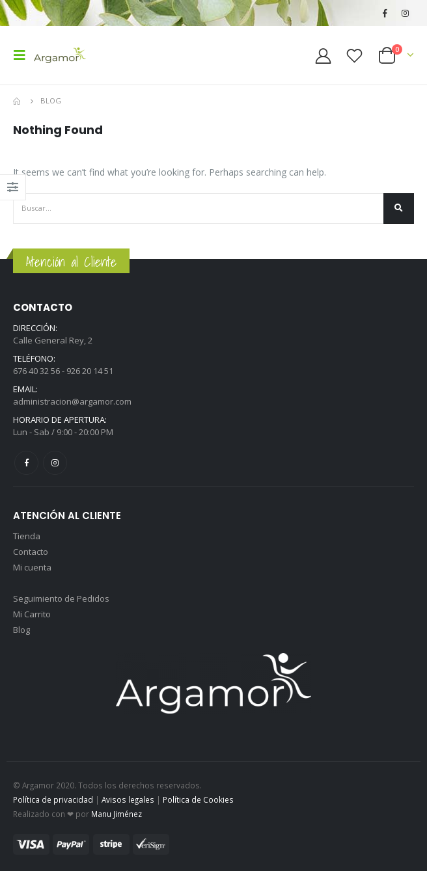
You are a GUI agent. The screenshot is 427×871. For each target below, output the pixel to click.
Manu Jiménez (116, 814)
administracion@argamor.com (72, 401)
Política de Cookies (198, 799)
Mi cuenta (32, 567)
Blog (21, 630)
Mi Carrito (32, 614)
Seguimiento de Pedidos (61, 598)
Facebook (26, 463)
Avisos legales (128, 799)
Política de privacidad (53, 799)
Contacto (30, 551)
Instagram (55, 463)
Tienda (26, 536)
